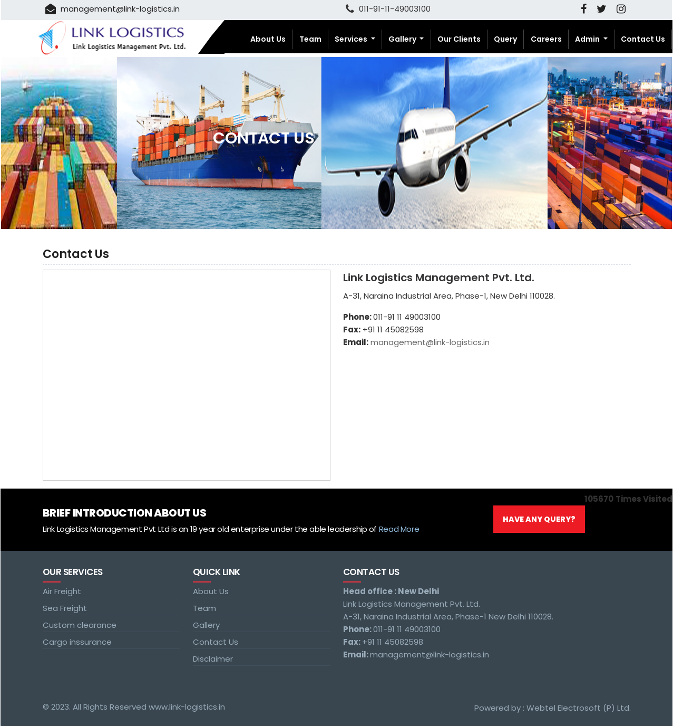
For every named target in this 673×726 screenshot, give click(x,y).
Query (505, 39)
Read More (399, 528)
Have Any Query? (539, 519)
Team (310, 39)
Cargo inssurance (77, 641)
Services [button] (352, 39)
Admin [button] (588, 39)
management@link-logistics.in (112, 8)
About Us (268, 39)
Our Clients (459, 39)
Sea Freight (65, 608)
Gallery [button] (403, 39)
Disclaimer (213, 658)
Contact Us (643, 39)
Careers (546, 39)
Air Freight (62, 591)
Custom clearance (79, 625)
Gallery (206, 625)
